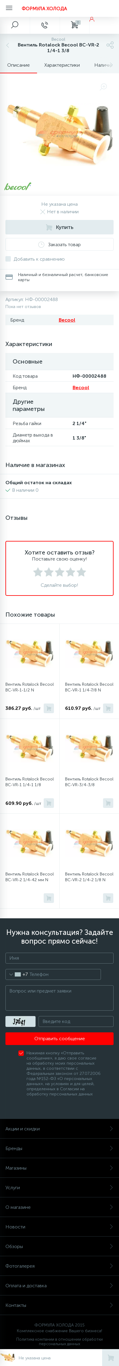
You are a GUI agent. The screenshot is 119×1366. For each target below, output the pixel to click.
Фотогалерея (59, 1266)
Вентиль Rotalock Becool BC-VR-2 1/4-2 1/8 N (89, 877)
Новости (59, 1227)
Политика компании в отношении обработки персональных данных (59, 1341)
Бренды (59, 1148)
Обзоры (59, 1246)
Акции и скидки (59, 1129)
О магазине (59, 1207)
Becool (67, 320)
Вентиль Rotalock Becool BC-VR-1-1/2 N (29, 687)
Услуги (59, 1187)
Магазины (59, 1168)
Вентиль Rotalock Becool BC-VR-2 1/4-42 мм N (29, 877)
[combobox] (17, 974)
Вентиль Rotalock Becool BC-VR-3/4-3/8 (89, 782)
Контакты (59, 1305)
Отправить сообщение (59, 1038)
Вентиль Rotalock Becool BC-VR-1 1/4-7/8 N (89, 687)
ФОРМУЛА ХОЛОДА (44, 8)
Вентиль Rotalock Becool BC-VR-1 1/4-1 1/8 (29, 782)
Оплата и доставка (59, 1285)
